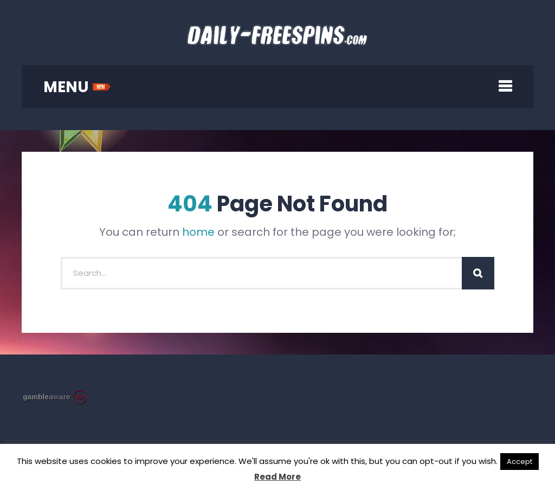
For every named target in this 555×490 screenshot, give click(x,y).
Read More (277, 476)
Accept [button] (519, 461)
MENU (77, 87)
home (198, 232)
